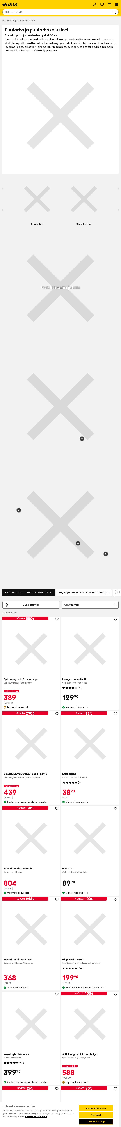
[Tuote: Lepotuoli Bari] (18, 305)
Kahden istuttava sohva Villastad (21, 779)
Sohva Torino (60, 775)
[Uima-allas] (41, 185)
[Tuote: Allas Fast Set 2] (100, 246)
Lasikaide (60, 697)
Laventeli (99, 942)
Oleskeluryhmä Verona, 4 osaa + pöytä (99, 460)
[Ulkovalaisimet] (73, 187)
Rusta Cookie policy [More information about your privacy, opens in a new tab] (36, 1116)
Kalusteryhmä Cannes (99, 615)
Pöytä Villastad (99, 777)
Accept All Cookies (96, 1108)
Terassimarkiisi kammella (21, 615)
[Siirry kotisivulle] (10, 4)
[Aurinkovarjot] (10, 185)
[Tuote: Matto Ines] (105, 348)
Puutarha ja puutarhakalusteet (28, 387)
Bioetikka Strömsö (21, 942)
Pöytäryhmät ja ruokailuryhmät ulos (84, 387)
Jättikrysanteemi (60, 942)
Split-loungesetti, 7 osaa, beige (21, 697)
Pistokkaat (21, 1023)
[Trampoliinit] (57, 185)
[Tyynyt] (26, 185)
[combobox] (57, 12)
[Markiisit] (89, 185)
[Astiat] (105, 185)
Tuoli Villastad (99, 697)
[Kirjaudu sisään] (94, 4)
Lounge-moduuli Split (60, 456)
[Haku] (114, 12)
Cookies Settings (96, 1121)
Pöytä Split (99, 540)
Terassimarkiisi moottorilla (60, 540)
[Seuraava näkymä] (113, 183)
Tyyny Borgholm (99, 862)
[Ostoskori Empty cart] (109, 4)
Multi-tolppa (21, 540)
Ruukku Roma (60, 860)
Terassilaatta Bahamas (21, 860)
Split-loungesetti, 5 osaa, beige (21, 456)
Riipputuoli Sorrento (60, 617)
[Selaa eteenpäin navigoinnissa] (117, 386)
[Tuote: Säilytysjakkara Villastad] (78, 338)
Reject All (96, 1114)
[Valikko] (116, 4)
